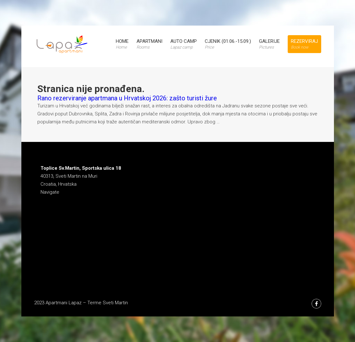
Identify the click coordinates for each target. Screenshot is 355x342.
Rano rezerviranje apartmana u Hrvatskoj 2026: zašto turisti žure (127, 98)
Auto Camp (183, 44)
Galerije (269, 44)
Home (122, 44)
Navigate (50, 192)
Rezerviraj (304, 44)
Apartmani (149, 44)
